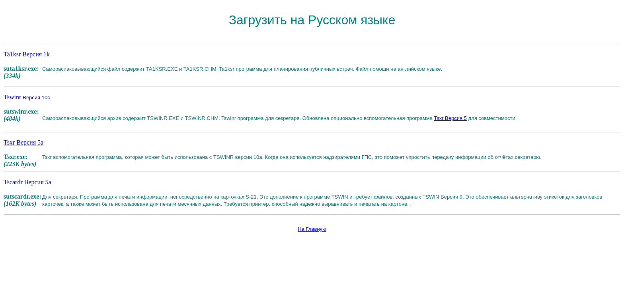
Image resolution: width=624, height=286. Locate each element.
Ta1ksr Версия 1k (27, 54)
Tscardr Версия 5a (27, 182)
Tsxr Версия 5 (450, 118)
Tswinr (27, 97)
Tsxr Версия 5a (23, 142)
